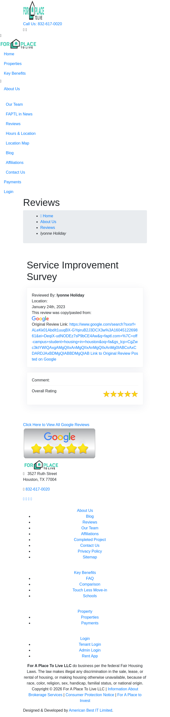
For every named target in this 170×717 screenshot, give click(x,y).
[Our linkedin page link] (31, 499)
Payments (12, 182)
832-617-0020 (38, 489)
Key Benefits (15, 73)
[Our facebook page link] (24, 499)
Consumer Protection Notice (90, 695)
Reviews (13, 124)
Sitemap (90, 557)
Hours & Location (21, 133)
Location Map (17, 143)
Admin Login (90, 650)
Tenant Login (90, 644)
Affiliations (15, 163)
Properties (13, 64)
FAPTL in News (19, 114)
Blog (10, 153)
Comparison (89, 584)
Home (9, 54)
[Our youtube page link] (29, 499)
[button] (0, 81)
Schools (90, 596)
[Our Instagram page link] (26, 499)
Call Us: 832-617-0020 (42, 24)
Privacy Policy (90, 551)
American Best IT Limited (90, 710)
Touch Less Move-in (90, 590)
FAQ (90, 578)
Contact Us (15, 172)
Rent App (90, 656)
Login (8, 192)
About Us (12, 89)
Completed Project (90, 540)
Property (85, 611)
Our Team (14, 104)
